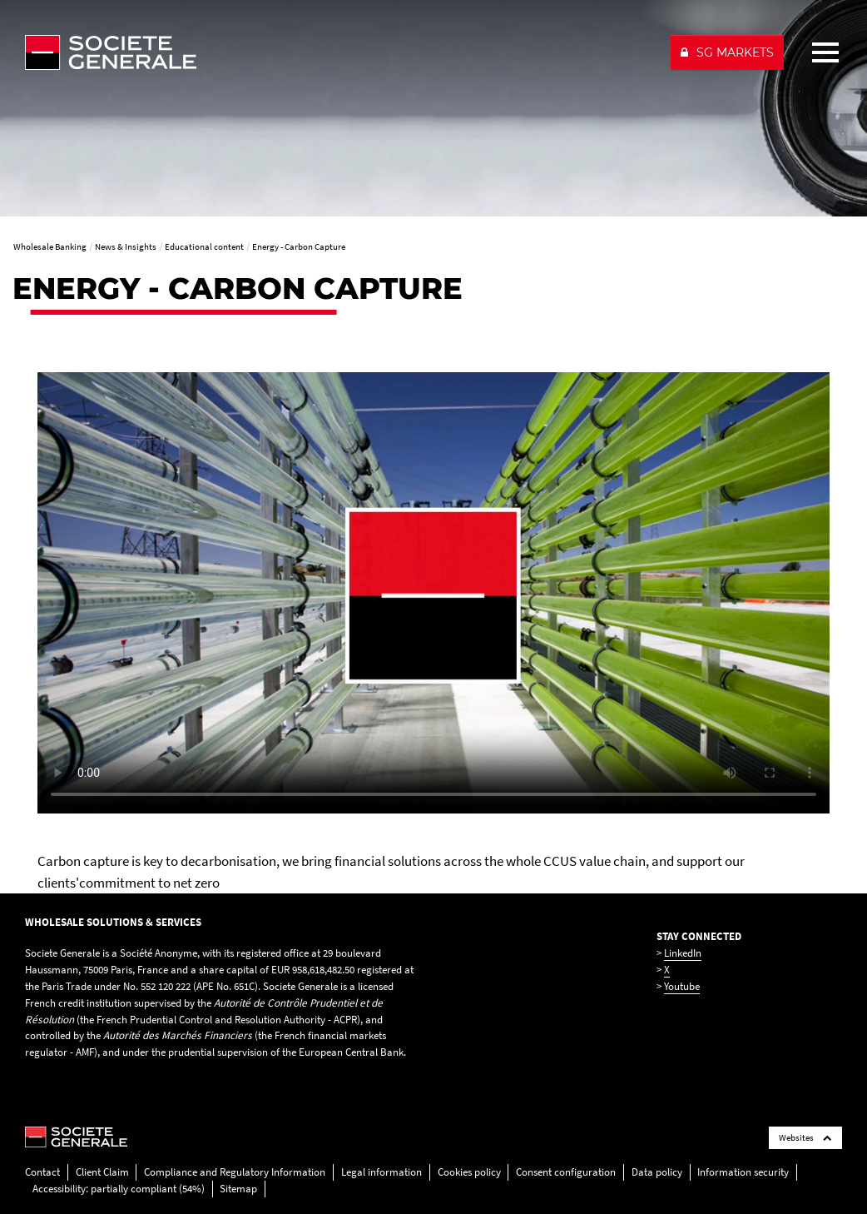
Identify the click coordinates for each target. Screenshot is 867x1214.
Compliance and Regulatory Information (234, 1172)
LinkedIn (682, 953)
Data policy (657, 1172)
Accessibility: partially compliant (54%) (118, 1189)
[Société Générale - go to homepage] (340, 52)
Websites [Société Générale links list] (805, 1137)
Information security (743, 1172)
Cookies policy (469, 1172)
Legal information (381, 1172)
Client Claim (102, 1172)
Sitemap (238, 1189)
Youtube (682, 986)
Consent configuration (566, 1172)
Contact (42, 1172)
